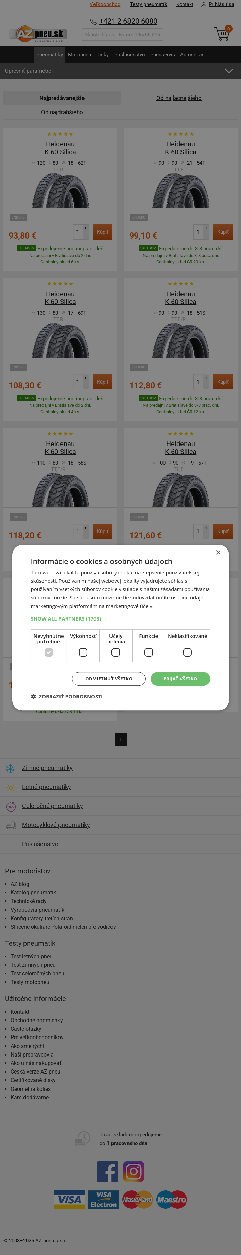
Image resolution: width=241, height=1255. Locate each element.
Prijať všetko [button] (179, 678)
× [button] (218, 552)
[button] (120, 618)
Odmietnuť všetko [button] (105, 678)
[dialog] (120, 627)
